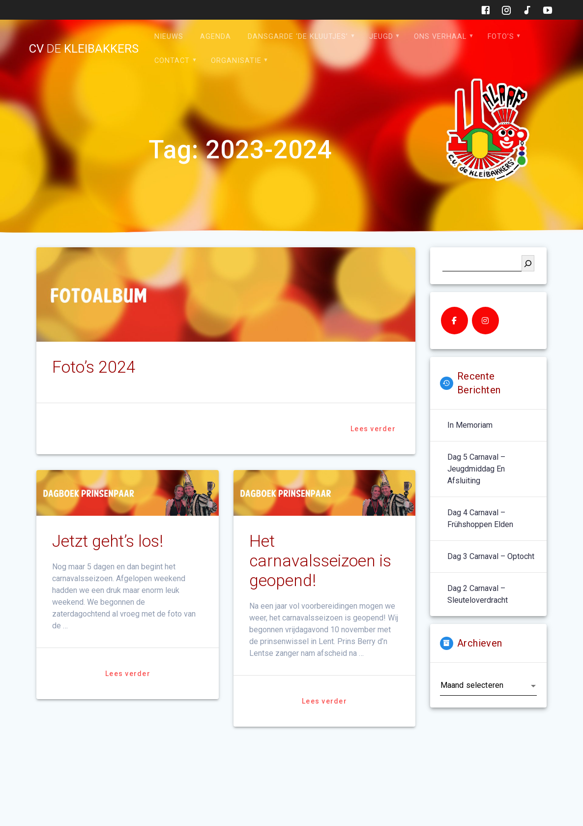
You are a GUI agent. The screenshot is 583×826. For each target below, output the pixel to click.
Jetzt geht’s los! (107, 541)
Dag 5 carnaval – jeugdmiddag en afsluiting (476, 468)
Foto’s (501, 36)
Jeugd (381, 36)
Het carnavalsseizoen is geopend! (320, 560)
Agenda (215, 36)
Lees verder (373, 429)
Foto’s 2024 (94, 367)
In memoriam (470, 425)
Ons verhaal (440, 36)
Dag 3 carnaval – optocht (490, 556)
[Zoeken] (528, 263)
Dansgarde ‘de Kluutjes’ (298, 36)
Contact (172, 61)
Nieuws (168, 36)
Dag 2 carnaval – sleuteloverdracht (477, 594)
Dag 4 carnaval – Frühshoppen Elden (480, 518)
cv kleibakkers (84, 49)
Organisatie (236, 61)
